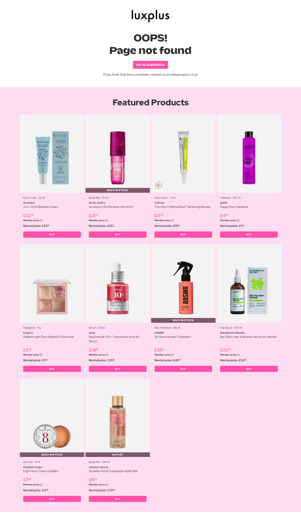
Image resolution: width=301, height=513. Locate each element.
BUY (52, 235)
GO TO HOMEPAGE (150, 65)
